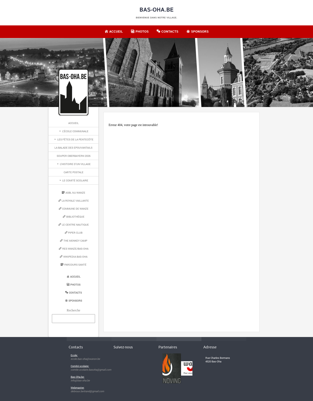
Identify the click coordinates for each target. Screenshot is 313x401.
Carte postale (73, 172)
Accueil (73, 123)
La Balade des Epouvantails (73, 147)
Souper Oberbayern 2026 (73, 155)
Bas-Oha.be (157, 10)
